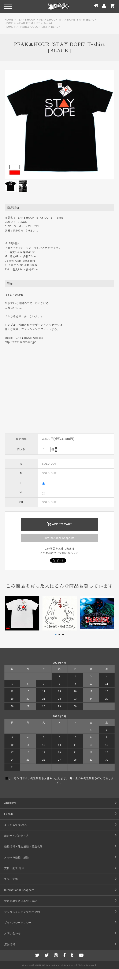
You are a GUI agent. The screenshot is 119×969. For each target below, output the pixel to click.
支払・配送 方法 (14, 868)
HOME (9, 19)
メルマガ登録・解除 (16, 857)
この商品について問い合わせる (59, 553)
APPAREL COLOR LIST (32, 26)
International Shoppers (59, 538)
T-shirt (48, 23)
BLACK (55, 26)
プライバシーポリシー (18, 922)
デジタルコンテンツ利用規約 (22, 911)
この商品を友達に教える (59, 548)
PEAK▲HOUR (26, 19)
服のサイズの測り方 (16, 835)
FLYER (8, 813)
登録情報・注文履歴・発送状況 (23, 846)
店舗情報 (9, 944)
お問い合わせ (12, 933)
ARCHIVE (10, 803)
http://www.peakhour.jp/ (20, 342)
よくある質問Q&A (15, 824)
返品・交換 (11, 879)
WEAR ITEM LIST (28, 23)
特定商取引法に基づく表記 (20, 900)
